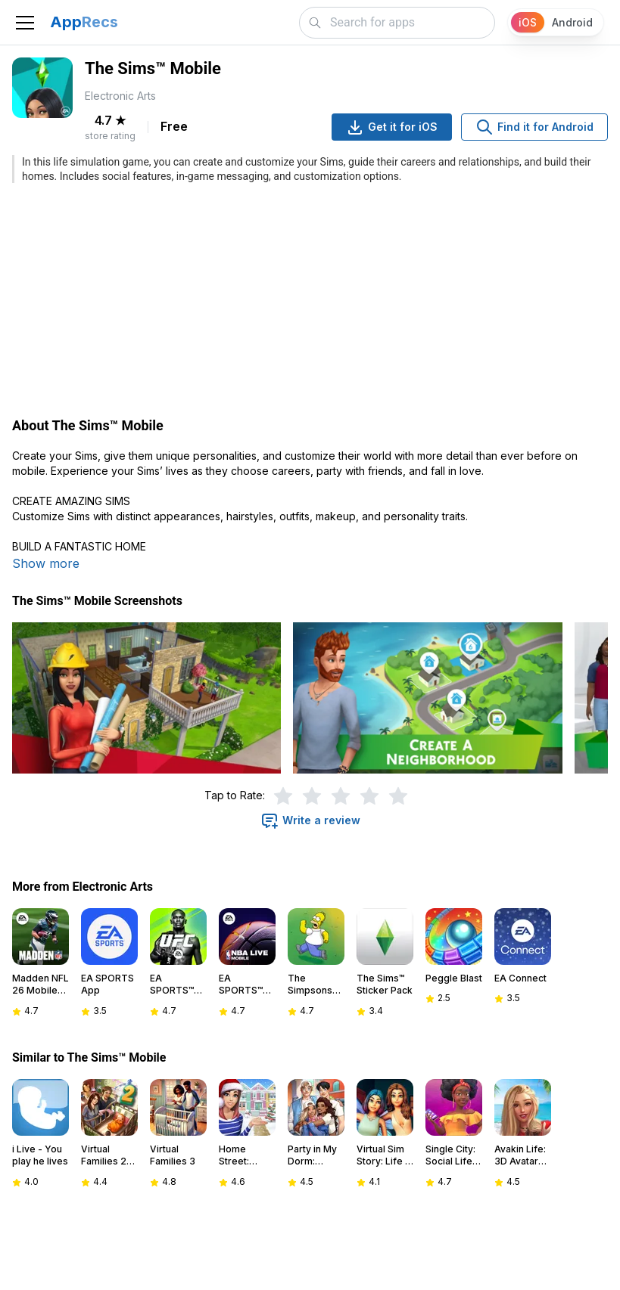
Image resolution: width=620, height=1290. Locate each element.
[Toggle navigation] (25, 23)
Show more (45, 563)
